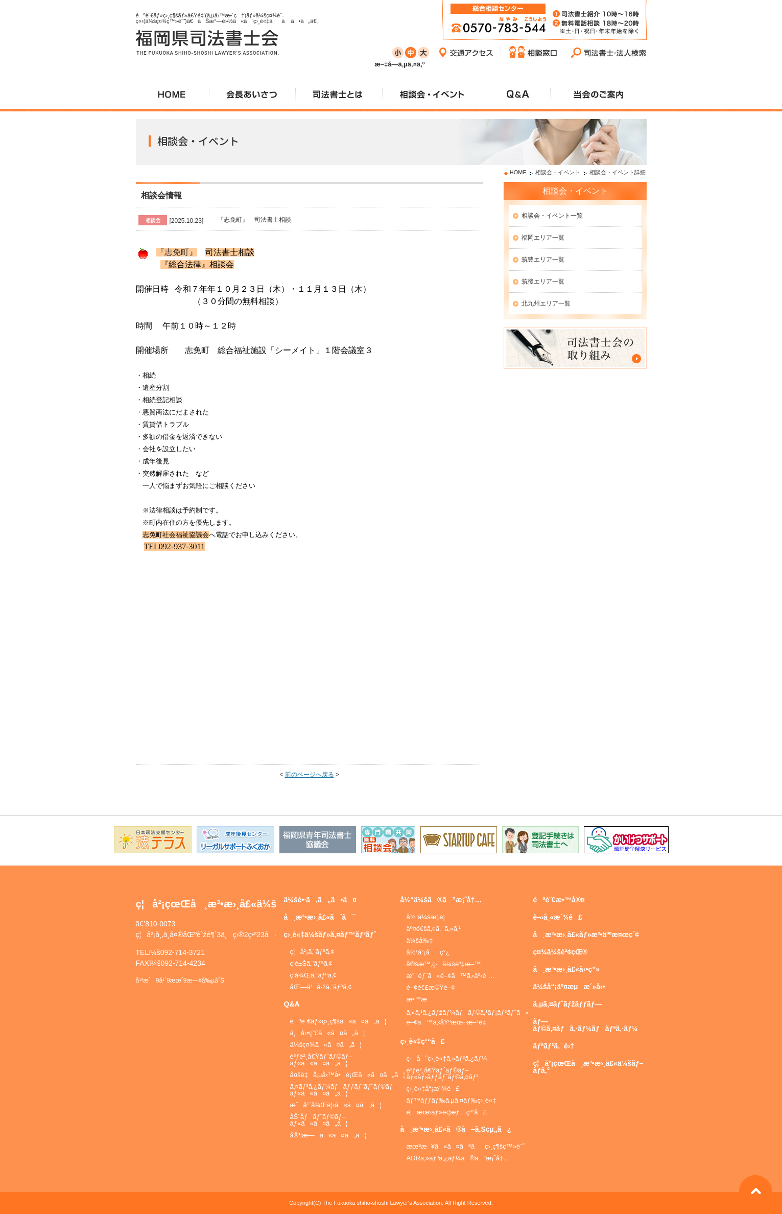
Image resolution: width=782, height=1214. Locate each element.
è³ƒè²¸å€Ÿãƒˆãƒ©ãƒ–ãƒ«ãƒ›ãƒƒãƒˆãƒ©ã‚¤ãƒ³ (443, 1073)
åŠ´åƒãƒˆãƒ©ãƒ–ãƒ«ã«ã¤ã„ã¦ (319, 1120)
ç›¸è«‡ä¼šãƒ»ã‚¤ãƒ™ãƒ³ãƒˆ (330, 934)
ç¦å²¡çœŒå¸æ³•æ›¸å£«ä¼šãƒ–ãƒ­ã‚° (588, 1067)
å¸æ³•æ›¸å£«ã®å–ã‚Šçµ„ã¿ (455, 1129)
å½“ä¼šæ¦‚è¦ (428, 917)
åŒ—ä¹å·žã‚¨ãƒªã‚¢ (321, 987)
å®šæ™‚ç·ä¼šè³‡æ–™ (444, 964)
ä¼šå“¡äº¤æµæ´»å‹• (569, 986)
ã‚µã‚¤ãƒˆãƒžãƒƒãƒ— (567, 1004)
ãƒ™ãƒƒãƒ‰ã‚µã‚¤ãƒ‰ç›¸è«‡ (451, 1100)
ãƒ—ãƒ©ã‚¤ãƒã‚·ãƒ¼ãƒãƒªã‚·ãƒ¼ (585, 1025)
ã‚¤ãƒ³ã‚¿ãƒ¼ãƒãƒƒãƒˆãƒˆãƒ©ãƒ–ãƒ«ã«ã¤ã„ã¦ (343, 1090)
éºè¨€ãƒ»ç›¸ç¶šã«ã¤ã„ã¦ (338, 1021)
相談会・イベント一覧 (552, 215)
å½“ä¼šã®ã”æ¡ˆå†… (441, 899)
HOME (518, 172)
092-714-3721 (182, 952)
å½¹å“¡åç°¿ (428, 952)
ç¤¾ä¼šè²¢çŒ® (560, 951)
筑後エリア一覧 (543, 281)
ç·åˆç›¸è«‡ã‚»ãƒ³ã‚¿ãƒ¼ (447, 1058)
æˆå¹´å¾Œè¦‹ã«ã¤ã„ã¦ (336, 1105)
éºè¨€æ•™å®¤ (559, 899)
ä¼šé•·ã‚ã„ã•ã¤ (320, 899)
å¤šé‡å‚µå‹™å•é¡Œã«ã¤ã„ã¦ (347, 1075)
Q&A (292, 1004)
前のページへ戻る (309, 774)
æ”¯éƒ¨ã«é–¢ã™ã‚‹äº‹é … (451, 975)
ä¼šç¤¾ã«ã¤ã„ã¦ (326, 1044)
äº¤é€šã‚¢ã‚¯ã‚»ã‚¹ (434, 928)
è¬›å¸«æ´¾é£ (557, 917)
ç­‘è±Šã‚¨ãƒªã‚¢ (311, 963)
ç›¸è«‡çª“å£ (422, 1041)
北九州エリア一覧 (546, 303)
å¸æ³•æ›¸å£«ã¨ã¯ (320, 917)
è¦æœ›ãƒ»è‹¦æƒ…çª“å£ (447, 1112)
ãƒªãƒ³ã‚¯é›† (554, 1045)
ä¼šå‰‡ (420, 940)
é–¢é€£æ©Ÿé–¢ (431, 987)
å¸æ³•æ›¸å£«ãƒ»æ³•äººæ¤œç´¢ (586, 934)
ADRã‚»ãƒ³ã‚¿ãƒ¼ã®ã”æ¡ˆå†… (458, 1158)
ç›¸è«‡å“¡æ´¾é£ (433, 1088)
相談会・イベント (557, 172)
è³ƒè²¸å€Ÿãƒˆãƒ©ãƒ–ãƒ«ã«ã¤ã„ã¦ (321, 1060)
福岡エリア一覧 (543, 237)
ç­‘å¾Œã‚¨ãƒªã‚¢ (313, 975)
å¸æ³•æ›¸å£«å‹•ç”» (566, 969)
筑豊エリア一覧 (543, 259)
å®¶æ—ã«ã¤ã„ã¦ (328, 1135)
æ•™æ (422, 999)
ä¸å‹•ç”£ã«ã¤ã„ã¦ (327, 1033)
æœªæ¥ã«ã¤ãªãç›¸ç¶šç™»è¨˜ (466, 1146)
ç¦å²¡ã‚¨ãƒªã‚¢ (312, 951)
